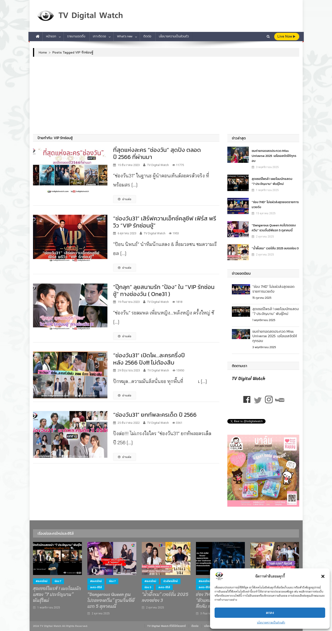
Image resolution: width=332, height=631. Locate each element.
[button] (323, 576)
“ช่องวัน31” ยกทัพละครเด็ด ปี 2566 (155, 414)
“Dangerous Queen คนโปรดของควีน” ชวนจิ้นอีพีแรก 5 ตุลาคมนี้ (274, 228)
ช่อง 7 (58, 581)
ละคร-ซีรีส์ (96, 587)
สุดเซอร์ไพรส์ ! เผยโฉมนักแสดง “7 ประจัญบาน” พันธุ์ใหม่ (272, 181)
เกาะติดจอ (99, 36)
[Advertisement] (166, 95)
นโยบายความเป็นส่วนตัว (271, 622)
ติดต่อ (147, 36)
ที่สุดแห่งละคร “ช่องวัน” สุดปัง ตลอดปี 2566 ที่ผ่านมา (157, 153)
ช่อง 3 (147, 587)
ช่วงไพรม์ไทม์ (170, 581)
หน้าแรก (51, 36)
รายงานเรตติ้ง (76, 36)
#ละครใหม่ (41, 581)
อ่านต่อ (124, 199)
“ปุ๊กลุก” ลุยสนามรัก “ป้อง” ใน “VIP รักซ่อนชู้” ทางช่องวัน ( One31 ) (164, 290)
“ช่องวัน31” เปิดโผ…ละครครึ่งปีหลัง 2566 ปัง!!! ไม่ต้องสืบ (149, 359)
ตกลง (270, 613)
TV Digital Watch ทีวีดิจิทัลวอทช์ (166, 626)
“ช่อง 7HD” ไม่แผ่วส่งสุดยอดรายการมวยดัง (275, 204)
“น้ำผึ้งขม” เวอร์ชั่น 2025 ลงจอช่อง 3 (275, 248)
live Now (286, 36)
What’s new (124, 36)
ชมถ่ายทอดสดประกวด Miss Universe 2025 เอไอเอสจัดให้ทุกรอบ (274, 155)
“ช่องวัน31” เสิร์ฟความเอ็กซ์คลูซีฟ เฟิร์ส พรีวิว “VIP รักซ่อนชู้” (164, 222)
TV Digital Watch (158, 165)
